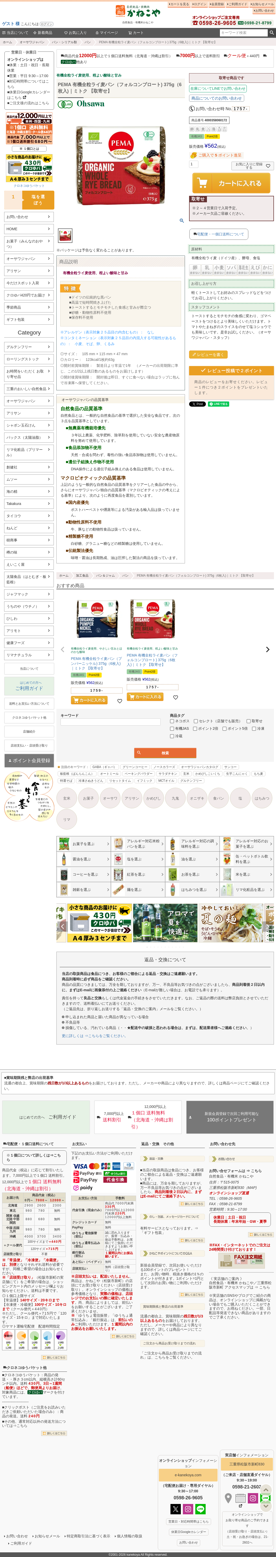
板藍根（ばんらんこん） (77, 774)
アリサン (13, 271)
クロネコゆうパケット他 (25, 1368)
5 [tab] (162, 947)
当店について (15, 33)
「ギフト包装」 (153, 1233)
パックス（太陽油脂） (24, 437)
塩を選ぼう (24, 200)
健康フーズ (15, 643)
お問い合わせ (264, 10)
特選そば (66, 781)
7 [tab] (169, 947)
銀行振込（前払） (78, 1254)
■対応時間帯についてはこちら (28, 84)
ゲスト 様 (11, 23)
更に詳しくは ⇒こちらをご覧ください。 (95, 1036)
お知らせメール (263, 4)
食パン (218, 798)
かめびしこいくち (207, 774)
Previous (62, 926)
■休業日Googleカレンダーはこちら (28, 95)
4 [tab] (158, 947)
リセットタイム (120, 781)
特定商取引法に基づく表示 (88, 1536)
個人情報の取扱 (129, 1536)
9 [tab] (176, 947)
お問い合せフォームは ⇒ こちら (235, 1171)
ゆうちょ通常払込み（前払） (86, 1244)
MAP (252, 1188)
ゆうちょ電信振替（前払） (84, 1234)
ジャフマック (17, 594)
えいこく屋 (15, 564)
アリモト (13, 631)
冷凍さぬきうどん (90, 781)
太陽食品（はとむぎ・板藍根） (26, 579)
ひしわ (11, 618)
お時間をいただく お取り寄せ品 (25, 374)
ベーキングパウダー (139, 774)
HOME (11, 229)
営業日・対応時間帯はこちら (188, 1521)
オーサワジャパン (32, 42)
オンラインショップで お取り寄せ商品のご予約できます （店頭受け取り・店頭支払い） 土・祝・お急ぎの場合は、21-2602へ (247, 1528)
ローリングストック (22, 359)
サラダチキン (168, 774)
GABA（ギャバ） (105, 767)
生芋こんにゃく (237, 774)
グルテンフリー (19, 347)
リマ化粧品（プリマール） (24, 452)
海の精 (11, 491)
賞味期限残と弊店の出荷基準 (163, 1306)
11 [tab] (183, 947)
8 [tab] (172, 947)
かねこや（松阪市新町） (105, 1281)
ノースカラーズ (164, 767)
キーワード (70, 715)
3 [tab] (154, 947)
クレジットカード (84, 1222)
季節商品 (13, 307)
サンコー (230, 767)
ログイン (46, 24)
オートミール (109, 774)
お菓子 (88, 798)
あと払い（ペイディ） (87, 1262)
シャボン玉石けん (20, 425)
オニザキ (197, 798)
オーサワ (110, 798)
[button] (62, 649)
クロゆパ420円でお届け (25, 295)
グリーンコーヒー (135, 767)
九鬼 (175, 798)
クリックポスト (16, 1407)
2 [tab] (151, 947)
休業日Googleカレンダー (188, 1532)
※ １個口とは (29, 149)
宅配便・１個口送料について (28, 1144)
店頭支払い (80, 1268)
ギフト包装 (15, 319)
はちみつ (262, 798)
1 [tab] (147, 947)
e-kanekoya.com (188, 1475)
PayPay (77, 1227)
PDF (243, 1261)
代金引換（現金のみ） (87, 1210)
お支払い (79, 1144)
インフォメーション (246, 1455)
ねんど (11, 528)
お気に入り (75, 33)
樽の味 (11, 552)
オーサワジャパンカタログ (199, 767)
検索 (272, 32)
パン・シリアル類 (64, 42)
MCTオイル (166, 781)
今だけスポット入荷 (22, 283)
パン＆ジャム (105, 575)
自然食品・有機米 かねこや (231, 1176)
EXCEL (259, 1261)
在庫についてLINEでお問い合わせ (217, 88)
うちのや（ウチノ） (22, 606)
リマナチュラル (19, 655)
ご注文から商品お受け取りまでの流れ (169, 1343)
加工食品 (82, 575)
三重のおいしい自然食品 (26, 389)
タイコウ (13, 516)
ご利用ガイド (238, 4)
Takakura (13, 504)
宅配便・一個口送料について (220, 234)
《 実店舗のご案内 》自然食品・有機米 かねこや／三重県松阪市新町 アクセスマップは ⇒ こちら (240, 1283)
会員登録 (217, 4)
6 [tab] (165, 947)
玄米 (186, 774)
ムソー (11, 479)
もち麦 (258, 774)
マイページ (106, 33)
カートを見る (179, 4)
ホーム (7, 42)
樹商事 (11, 540)
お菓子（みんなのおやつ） (24, 244)
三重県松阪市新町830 (246, 1464)
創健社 (11, 467)
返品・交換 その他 (157, 1144)
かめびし (153, 798)
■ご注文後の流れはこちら (28, 103)
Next (268, 926)
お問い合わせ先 (222, 1144)
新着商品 (42, 33)
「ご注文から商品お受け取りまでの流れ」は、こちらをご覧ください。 (171, 1355)
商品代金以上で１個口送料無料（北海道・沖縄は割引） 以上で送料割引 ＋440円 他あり (163, 58)
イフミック (144, 781)
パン (88, 42)
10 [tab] (180, 947)
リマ (66, 819)
